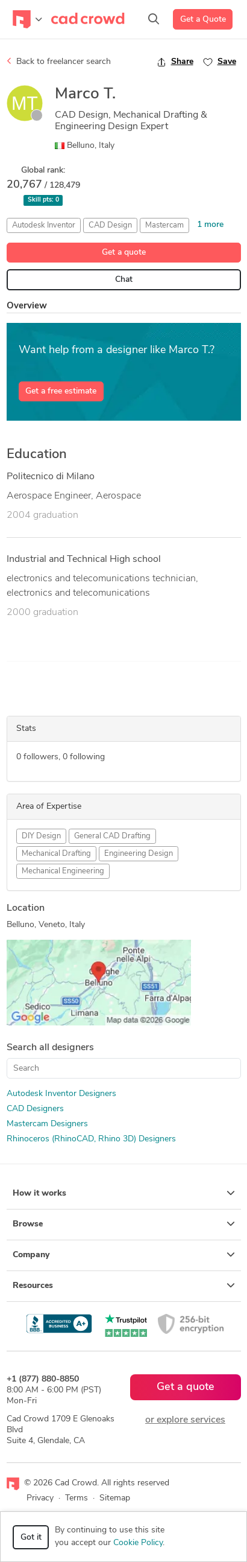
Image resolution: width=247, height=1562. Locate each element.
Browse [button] (124, 1224)
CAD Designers (35, 1109)
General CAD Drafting (112, 836)
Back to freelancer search (59, 61)
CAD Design (110, 225)
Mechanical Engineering (63, 871)
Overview (27, 306)
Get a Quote (203, 19)
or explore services (185, 1420)
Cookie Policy (138, 1543)
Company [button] (124, 1255)
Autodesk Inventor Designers (61, 1093)
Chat (124, 279)
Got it (31, 1537)
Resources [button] (124, 1285)
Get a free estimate (60, 391)
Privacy (40, 1498)
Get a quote (124, 252)
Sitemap (114, 1498)
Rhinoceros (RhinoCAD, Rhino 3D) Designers (91, 1139)
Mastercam (164, 225)
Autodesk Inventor (43, 225)
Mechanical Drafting (56, 854)
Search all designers (50, 1048)
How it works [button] (124, 1193)
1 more (210, 224)
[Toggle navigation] (27, 19)
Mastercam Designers (47, 1124)
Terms (76, 1498)
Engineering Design (138, 854)
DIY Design (41, 836)
